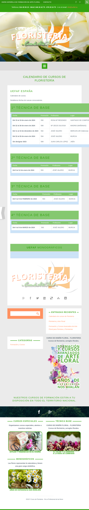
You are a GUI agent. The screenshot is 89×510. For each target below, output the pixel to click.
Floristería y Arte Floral (57, 321)
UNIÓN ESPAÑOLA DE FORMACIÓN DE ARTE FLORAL (21, 2)
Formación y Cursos (17, 344)
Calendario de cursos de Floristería (61, 316)
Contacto (48, 2)
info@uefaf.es (72, 7)
